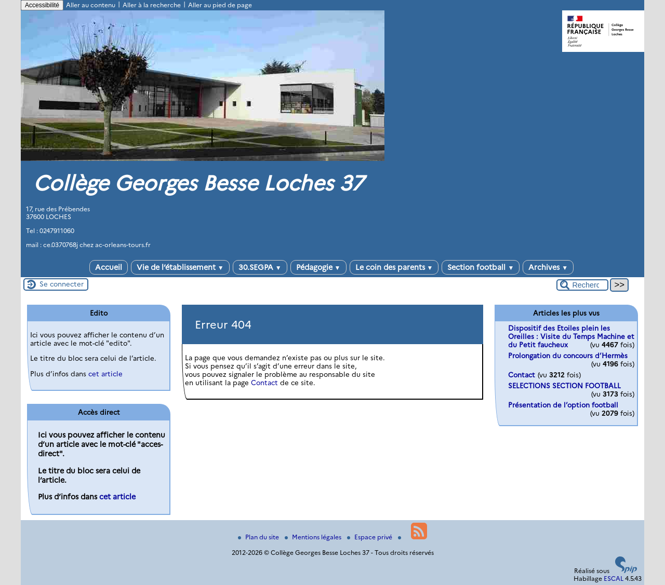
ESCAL (613, 578)
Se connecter (61, 284)
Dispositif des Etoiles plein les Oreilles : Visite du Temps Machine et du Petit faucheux (571, 336)
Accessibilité (42, 5)
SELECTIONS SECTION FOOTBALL (564, 386)
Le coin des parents (394, 267)
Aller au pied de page (220, 5)
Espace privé (370, 537)
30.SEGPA (260, 267)
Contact (264, 382)
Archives (548, 267)
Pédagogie (318, 267)
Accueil (108, 267)
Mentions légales (314, 537)
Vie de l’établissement (180, 267)
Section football (480, 267)
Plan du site (259, 537)
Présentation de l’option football (563, 405)
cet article (105, 374)
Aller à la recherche (152, 5)
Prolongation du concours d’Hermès (568, 355)
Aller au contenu (90, 5)
